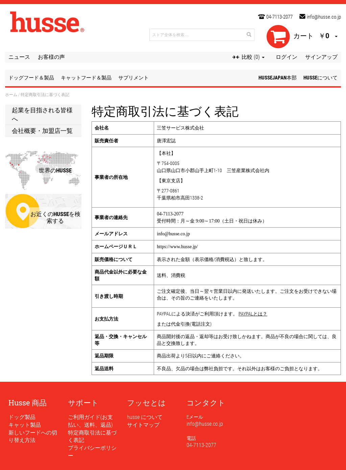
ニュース (19, 57)
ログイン (286, 57)
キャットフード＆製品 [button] (86, 78)
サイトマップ (143, 425)
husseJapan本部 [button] (277, 78)
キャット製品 (24, 425)
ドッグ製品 (21, 417)
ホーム (11, 94)
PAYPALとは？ (253, 313)
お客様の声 (51, 57)
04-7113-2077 (279, 17)
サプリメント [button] (133, 78)
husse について (145, 417)
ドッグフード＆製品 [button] (31, 78)
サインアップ (321, 57)
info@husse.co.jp (324, 17)
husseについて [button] (320, 78)
